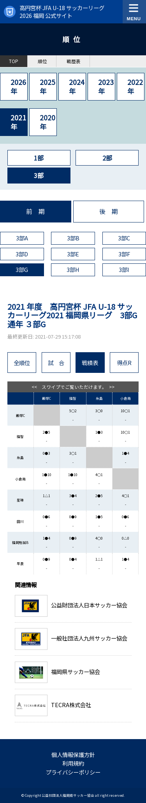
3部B (73, 238)
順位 (42, 61)
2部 (107, 157)
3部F (124, 254)
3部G (22, 269)
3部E (73, 254)
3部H (73, 269)
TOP (13, 61)
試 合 (56, 362)
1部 (39, 157)
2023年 (106, 86)
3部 (39, 175)
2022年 (135, 86)
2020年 (47, 122)
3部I (124, 269)
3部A (22, 238)
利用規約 (73, 763)
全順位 (22, 362)
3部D (22, 254)
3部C (124, 238)
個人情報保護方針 (73, 754)
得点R (124, 362)
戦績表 (90, 362)
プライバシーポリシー (73, 772)
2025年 (47, 86)
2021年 (18, 122)
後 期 (108, 211)
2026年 (18, 86)
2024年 (76, 86)
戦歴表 (74, 61)
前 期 (35, 211)
